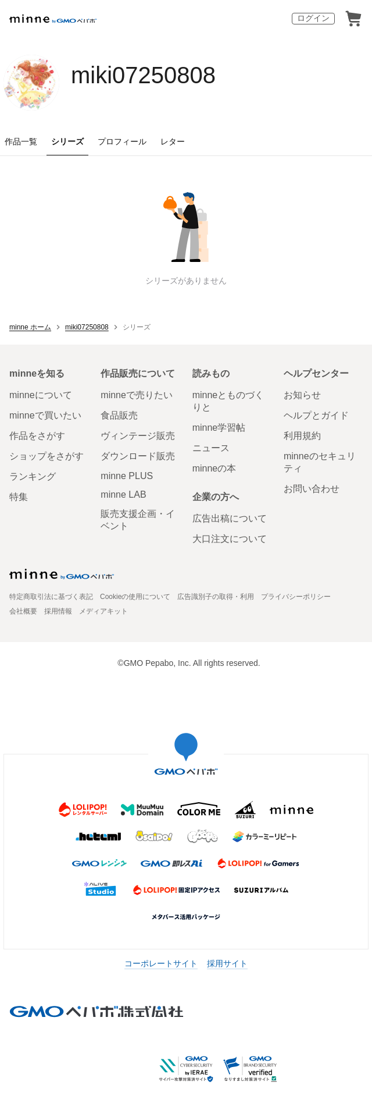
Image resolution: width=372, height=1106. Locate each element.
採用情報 (58, 611)
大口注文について (229, 539)
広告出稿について (229, 518)
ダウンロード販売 (138, 456)
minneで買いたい (45, 415)
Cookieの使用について (135, 597)
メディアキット (103, 611)
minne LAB (123, 494)
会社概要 (23, 611)
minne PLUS (127, 476)
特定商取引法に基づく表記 (51, 597)
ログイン (313, 18)
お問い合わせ (311, 489)
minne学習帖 (219, 428)
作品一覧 (21, 141)
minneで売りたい (137, 395)
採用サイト (227, 963)
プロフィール (122, 141)
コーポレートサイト (161, 963)
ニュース (211, 448)
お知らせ (302, 395)
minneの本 (214, 468)
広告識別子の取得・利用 (215, 597)
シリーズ (67, 141)
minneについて (40, 395)
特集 (18, 497)
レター (172, 141)
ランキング (32, 476)
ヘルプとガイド (316, 415)
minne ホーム (30, 327)
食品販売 (119, 415)
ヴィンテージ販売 (138, 436)
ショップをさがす (46, 456)
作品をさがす (37, 436)
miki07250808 (143, 75)
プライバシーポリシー (296, 597)
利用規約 (302, 436)
